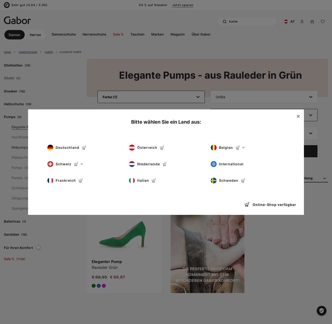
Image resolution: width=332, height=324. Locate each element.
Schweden (228, 180)
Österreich (146, 148)
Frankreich (65, 180)
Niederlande (148, 164)
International (227, 164)
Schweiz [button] (65, 164)
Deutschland (66, 148)
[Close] (298, 116)
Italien (142, 180)
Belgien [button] (228, 148)
